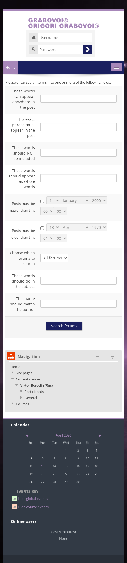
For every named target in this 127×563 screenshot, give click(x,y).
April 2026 (63, 435)
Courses (22, 403)
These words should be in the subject (23, 281)
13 (42, 466)
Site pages (24, 372)
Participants (34, 391)
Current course (28, 379)
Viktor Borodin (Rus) (36, 385)
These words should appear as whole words (21, 178)
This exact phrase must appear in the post (22, 127)
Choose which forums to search (22, 258)
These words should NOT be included (23, 153)
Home (10, 67)
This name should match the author (22, 304)
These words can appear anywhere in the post (23, 99)
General (31, 397)
